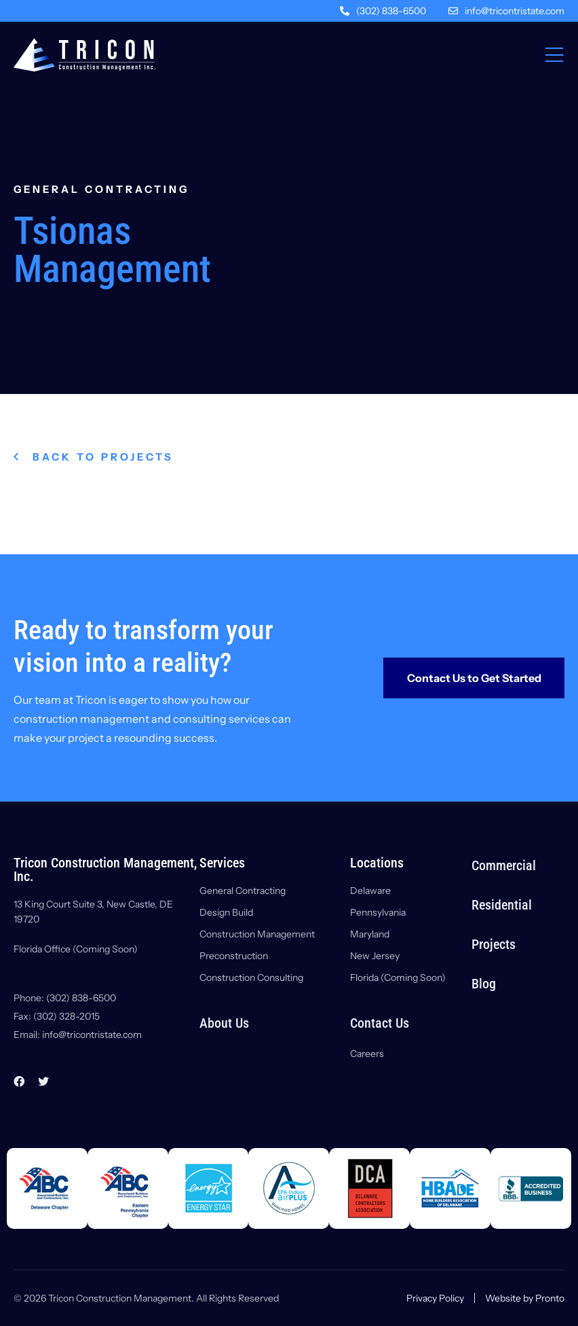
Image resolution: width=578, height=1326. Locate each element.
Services (222, 863)
